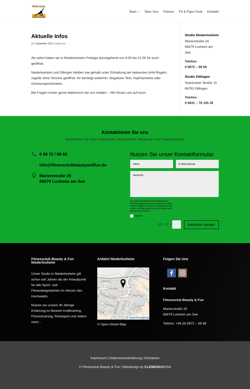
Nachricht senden (201, 225)
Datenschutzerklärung (125, 358)
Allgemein (60, 43)
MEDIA (157, 367)
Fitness (168, 11)
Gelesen (136, 216)
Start (132, 11)
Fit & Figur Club (190, 11)
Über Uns (152, 11)
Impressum (98, 358)
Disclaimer (152, 358)
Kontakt (213, 11)
